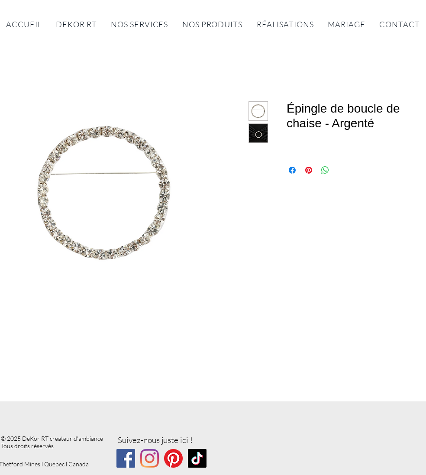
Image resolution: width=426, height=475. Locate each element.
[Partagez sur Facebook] (292, 170)
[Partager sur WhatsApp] (325, 170)
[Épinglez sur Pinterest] (308, 170)
